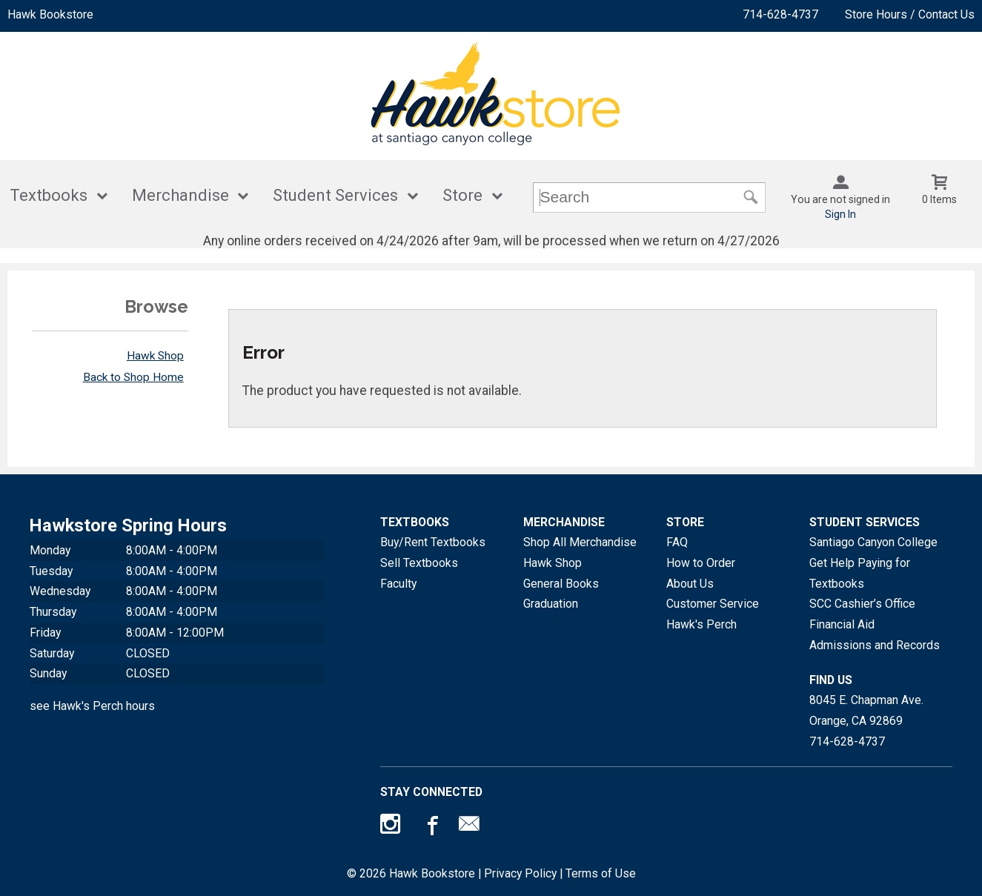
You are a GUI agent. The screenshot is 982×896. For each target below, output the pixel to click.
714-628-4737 (780, 14)
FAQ (677, 542)
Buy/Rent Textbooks (432, 542)
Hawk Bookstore (50, 14)
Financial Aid (842, 624)
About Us (690, 584)
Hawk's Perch (701, 624)
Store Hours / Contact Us (910, 14)
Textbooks (48, 195)
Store (462, 195)
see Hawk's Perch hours (92, 706)
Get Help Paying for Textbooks (859, 573)
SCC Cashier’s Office (862, 604)
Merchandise (180, 195)
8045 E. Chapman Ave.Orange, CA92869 (866, 710)
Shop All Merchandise (580, 542)
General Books (561, 584)
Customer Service (712, 604)
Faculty (398, 584)
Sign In (840, 214)
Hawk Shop (155, 355)
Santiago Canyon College (873, 542)
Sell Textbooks (419, 563)
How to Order (700, 563)
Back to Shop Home (133, 377)
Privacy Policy (520, 873)
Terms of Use (600, 873)
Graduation (550, 604)
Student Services (335, 195)
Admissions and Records (874, 645)
